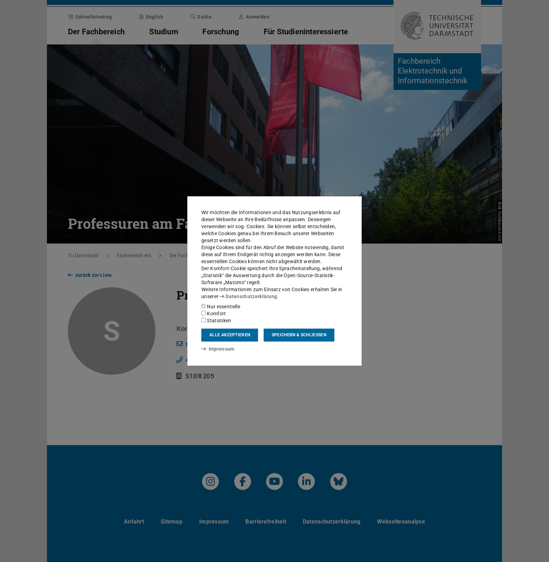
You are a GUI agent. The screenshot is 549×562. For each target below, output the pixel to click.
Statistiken (216, 320)
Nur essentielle (220, 306)
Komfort (213, 313)
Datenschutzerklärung (248, 296)
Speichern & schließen (299, 334)
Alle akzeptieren (229, 334)
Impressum (218, 349)
